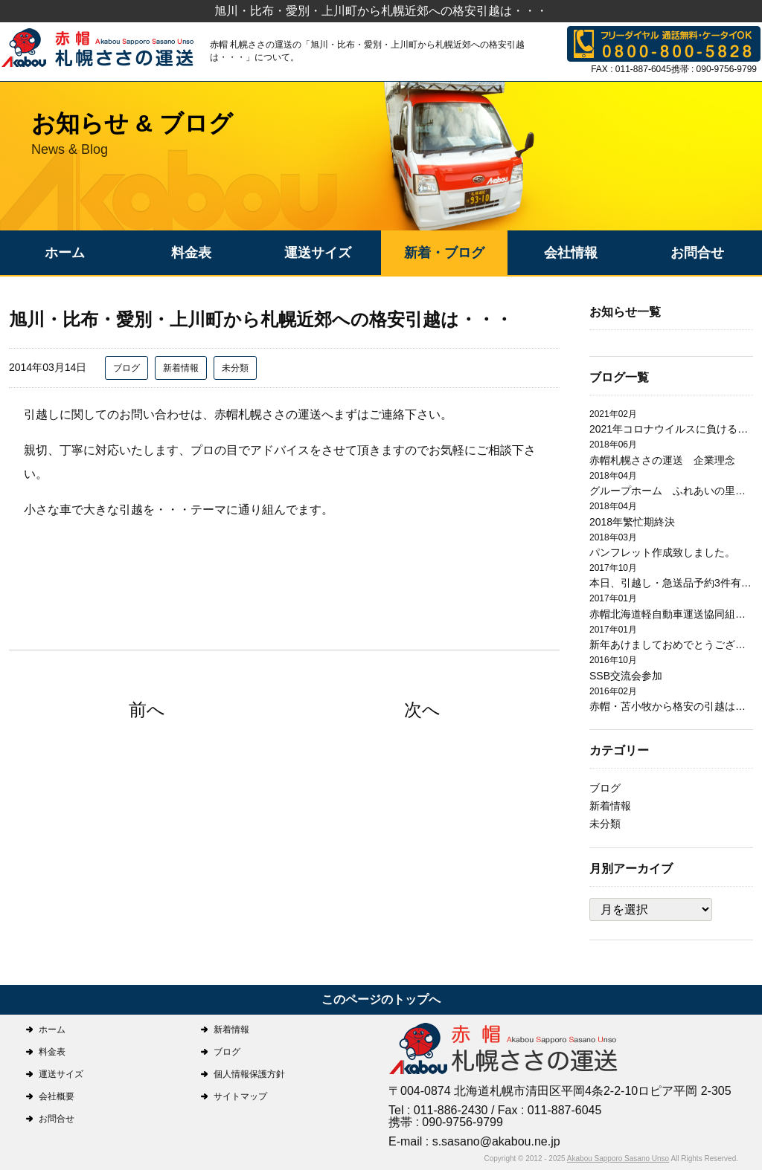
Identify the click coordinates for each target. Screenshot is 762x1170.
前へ (147, 709)
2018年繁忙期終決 (632, 522)
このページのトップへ (381, 999)
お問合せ (697, 252)
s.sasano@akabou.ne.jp (496, 1141)
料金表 (191, 252)
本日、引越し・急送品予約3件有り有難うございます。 (671, 583)
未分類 (235, 368)
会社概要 (56, 1096)
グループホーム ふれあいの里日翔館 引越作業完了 (671, 491)
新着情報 (181, 368)
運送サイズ (317, 252)
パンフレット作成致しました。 (662, 552)
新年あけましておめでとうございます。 (671, 644)
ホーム (65, 252)
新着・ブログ (444, 252)
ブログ (126, 368)
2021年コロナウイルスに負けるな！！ (671, 429)
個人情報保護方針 (249, 1074)
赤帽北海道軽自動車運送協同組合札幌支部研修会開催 (671, 614)
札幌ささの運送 (503, 1050)
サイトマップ (240, 1096)
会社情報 (571, 252)
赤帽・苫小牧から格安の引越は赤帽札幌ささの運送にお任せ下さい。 (671, 706)
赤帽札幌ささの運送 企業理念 (662, 460)
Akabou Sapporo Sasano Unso (618, 1158)
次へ (422, 709)
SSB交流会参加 (625, 676)
